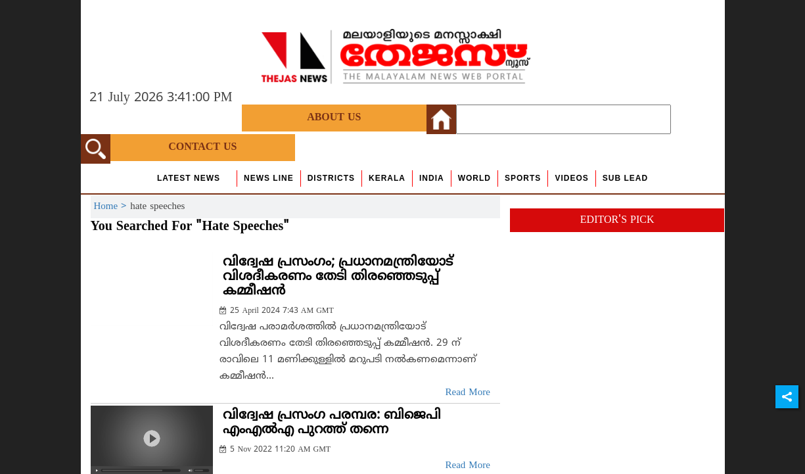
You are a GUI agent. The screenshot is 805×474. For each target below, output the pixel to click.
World (474, 178)
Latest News (188, 178)
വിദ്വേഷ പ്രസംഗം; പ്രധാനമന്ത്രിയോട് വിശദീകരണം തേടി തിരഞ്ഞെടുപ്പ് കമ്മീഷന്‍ (338, 277)
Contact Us (202, 147)
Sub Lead (625, 178)
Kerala (387, 178)
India (431, 178)
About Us (334, 117)
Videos (571, 178)
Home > (112, 207)
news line (269, 178)
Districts (331, 178)
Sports (523, 178)
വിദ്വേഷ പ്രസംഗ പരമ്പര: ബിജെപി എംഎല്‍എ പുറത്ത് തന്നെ (332, 423)
